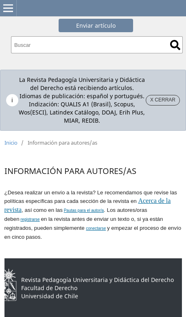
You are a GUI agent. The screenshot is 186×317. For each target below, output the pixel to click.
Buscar (175, 45)
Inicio (11, 142)
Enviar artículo (96, 25)
